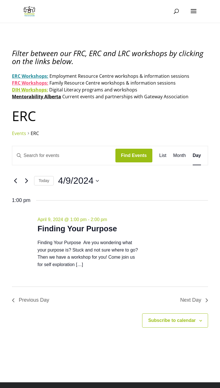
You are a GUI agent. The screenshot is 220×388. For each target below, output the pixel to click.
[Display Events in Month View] (179, 155)
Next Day (194, 300)
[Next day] (26, 180)
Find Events (134, 155)
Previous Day (30, 300)
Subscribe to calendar (172, 320)
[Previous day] (15, 180)
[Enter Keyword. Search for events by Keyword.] (63, 155)
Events (19, 133)
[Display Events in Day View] (197, 155)
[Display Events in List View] (162, 155)
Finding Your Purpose (77, 228)
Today (44, 180)
